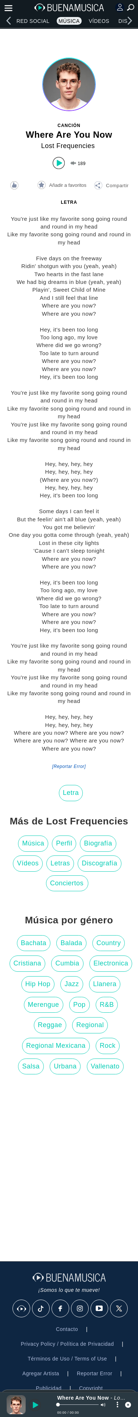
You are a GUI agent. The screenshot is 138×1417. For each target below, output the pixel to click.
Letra (71, 792)
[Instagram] (80, 1309)
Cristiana (28, 963)
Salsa (31, 1066)
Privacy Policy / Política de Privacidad (67, 1344)
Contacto (67, 1329)
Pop (79, 1004)
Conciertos (67, 883)
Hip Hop (38, 984)
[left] (8, 20)
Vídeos (99, 21)
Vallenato (105, 1066)
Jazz (71, 984)
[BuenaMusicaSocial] (22, 1309)
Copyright (91, 1388)
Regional (90, 1025)
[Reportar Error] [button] (69, 766)
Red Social (33, 21)
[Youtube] (100, 1309)
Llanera (105, 984)
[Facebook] (61, 1309)
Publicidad (49, 1388)
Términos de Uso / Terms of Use (67, 1359)
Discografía (99, 863)
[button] (111, 186)
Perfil (64, 843)
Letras (60, 863)
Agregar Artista (40, 1373)
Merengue (43, 1004)
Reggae (50, 1025)
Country (108, 943)
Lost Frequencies (68, 146)
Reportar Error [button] (94, 1373)
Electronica (110, 963)
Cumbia (67, 963)
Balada (71, 943)
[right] (129, 20)
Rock (108, 1045)
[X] (119, 1309)
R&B (107, 1004)
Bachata (34, 943)
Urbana (65, 1066)
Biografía (98, 843)
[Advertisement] (69, 1170)
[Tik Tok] (41, 1309)
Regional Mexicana (56, 1045)
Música (69, 21)
